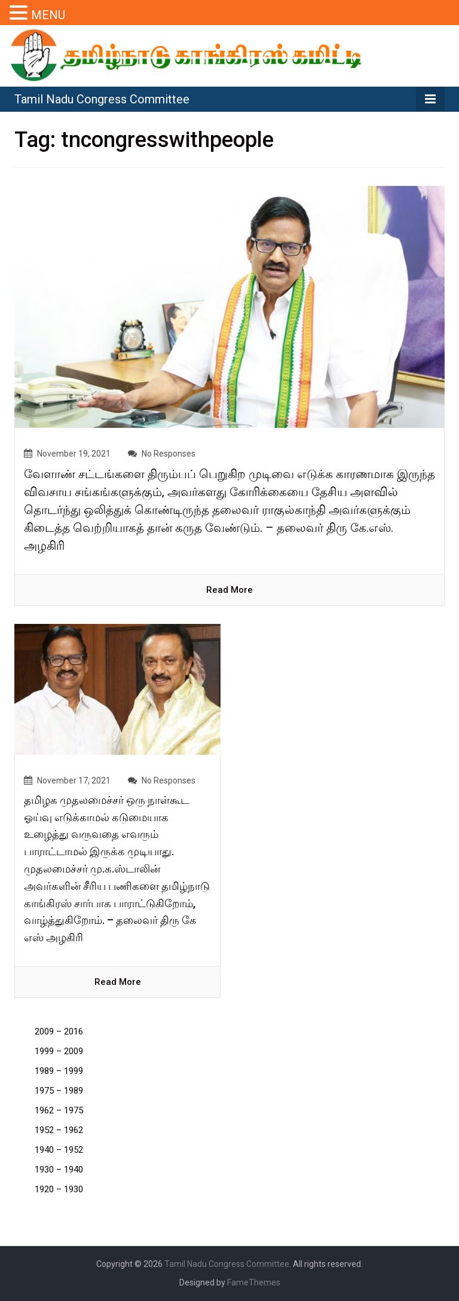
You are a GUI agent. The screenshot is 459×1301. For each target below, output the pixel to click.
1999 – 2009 (59, 1051)
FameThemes (253, 1282)
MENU (48, 15)
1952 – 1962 (59, 1130)
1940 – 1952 (59, 1149)
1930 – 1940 (59, 1169)
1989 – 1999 (59, 1071)
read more (229, 589)
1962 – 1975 (59, 1110)
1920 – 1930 (59, 1189)
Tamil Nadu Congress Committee (101, 99)
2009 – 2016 (59, 1031)
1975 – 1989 (59, 1090)
